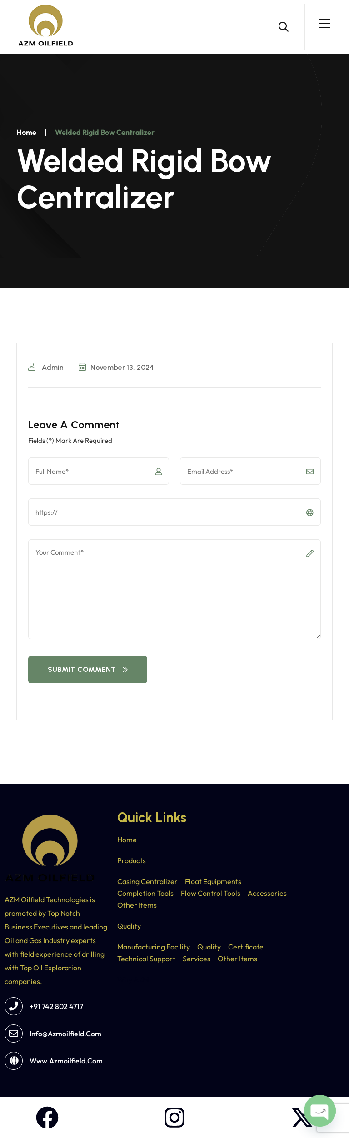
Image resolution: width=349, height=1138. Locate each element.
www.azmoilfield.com (66, 1060)
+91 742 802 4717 (56, 1006)
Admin (46, 367)
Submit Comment (88, 669)
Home (26, 132)
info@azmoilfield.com (65, 1033)
